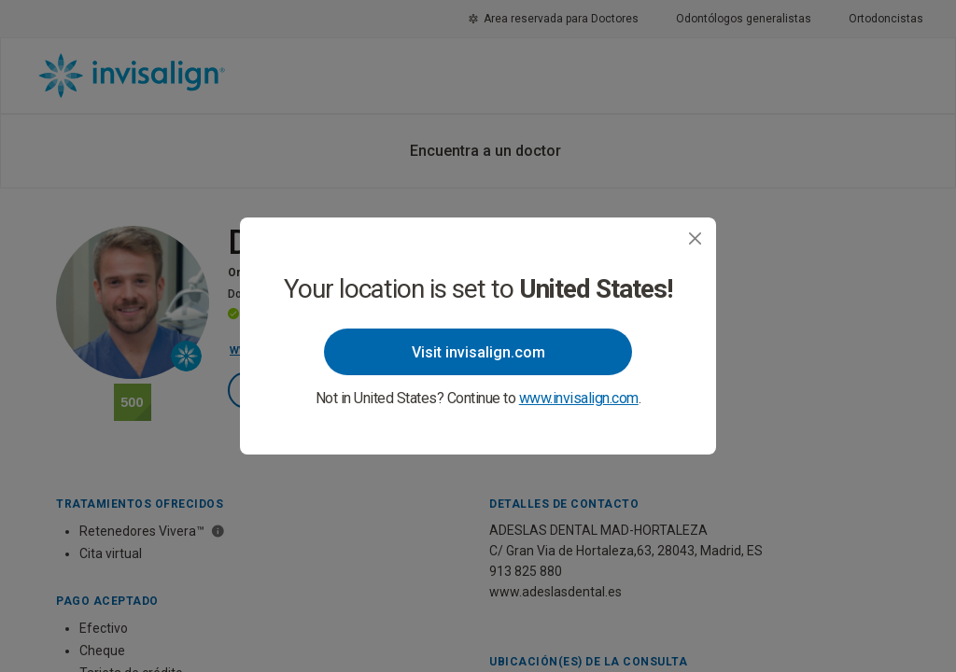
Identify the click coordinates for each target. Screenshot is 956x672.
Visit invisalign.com (478, 352)
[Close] (695, 238)
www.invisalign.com (579, 398)
